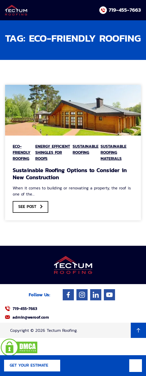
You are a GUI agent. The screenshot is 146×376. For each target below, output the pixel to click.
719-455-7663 (125, 10)
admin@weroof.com (30, 317)
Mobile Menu (135, 365)
